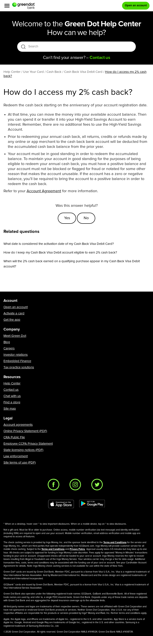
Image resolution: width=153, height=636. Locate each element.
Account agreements (18, 424)
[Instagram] (76, 486)
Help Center (11, 383)
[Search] (77, 46)
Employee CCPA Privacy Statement (28, 443)
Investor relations (15, 354)
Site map (9, 408)
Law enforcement (15, 456)
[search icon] (23, 46)
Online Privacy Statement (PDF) (25, 431)
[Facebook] (55, 486)
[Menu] (6, 5)
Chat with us (12, 396)
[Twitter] (98, 486)
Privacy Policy (77, 549)
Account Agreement (44, 191)
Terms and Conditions (114, 542)
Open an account (15, 307)
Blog (6, 342)
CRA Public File (14, 437)
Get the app (11, 319)
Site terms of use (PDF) (19, 462)
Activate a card (13, 313)
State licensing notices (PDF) (23, 450)
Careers (9, 348)
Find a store (11, 402)
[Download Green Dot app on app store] (61, 504)
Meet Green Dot (14, 335)
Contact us (11, 389)
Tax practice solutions (18, 367)
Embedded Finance (17, 361)
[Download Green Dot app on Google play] (92, 504)
